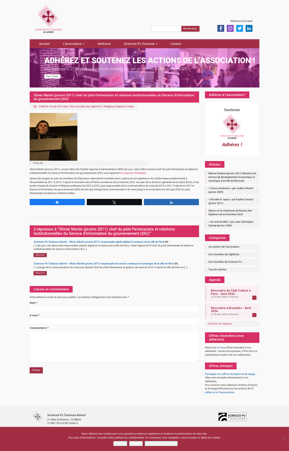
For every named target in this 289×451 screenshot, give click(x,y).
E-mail (34, 315)
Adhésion (104, 43)
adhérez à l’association (219, 392)
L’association (73, 43)
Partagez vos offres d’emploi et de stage (230, 374)
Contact (176, 43)
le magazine (133, 172)
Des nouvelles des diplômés (85, 106)
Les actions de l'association (224, 246)
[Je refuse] (284, 439)
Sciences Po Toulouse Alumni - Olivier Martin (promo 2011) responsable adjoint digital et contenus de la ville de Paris (99, 241)
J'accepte (120, 443)
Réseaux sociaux (241, 21)
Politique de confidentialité (161, 443)
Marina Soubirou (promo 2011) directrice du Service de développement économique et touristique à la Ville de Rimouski (232, 177)
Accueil (44, 43)
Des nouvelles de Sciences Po (225, 262)
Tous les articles (218, 269)
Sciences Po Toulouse (140, 43)
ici (218, 347)
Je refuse (136, 443)
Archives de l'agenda (220, 323)
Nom (33, 302)
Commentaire (39, 327)
